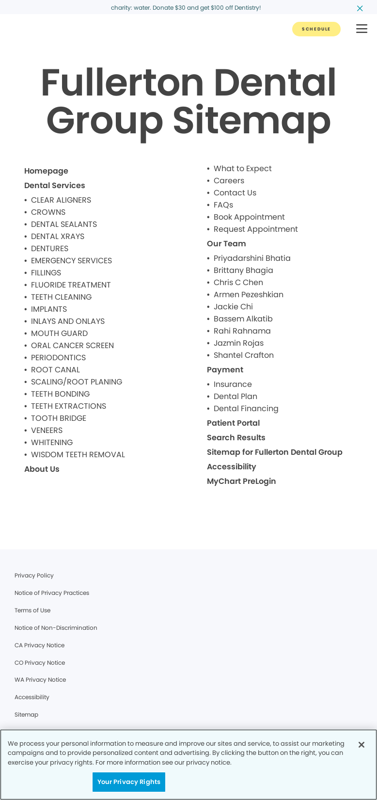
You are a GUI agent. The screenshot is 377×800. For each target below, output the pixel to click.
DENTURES (49, 248)
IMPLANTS (49, 309)
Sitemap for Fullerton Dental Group (275, 452)
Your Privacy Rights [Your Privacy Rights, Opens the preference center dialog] (128, 781)
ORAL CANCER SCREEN (72, 345)
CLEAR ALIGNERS (61, 200)
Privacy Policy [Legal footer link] (34, 575)
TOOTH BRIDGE (58, 418)
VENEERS (47, 430)
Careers (229, 180)
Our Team (226, 243)
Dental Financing (246, 408)
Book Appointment (249, 217)
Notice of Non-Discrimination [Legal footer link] (56, 628)
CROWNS (48, 212)
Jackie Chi (233, 306)
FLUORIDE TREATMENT (71, 284)
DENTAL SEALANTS (64, 224)
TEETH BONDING (60, 394)
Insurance (233, 384)
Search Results (236, 437)
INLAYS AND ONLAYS (68, 321)
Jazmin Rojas (239, 343)
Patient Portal (233, 423)
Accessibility (231, 466)
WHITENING (52, 442)
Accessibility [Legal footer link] (32, 697)
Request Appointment (256, 229)
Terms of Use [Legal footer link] (32, 610)
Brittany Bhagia (243, 270)
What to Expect (243, 168)
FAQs (223, 204)
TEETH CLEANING (61, 297)
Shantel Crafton (244, 355)
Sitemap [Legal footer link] (26, 714)
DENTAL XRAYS (57, 236)
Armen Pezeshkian (248, 294)
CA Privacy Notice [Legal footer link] (39, 645)
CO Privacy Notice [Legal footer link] (40, 662)
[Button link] (316, 29)
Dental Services (54, 185)
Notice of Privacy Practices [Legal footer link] (52, 593)
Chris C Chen (238, 282)
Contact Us (235, 192)
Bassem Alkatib (243, 318)
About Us (42, 469)
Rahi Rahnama (242, 330)
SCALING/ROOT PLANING (76, 381)
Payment (225, 369)
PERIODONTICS (58, 357)
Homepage (46, 170)
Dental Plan (235, 396)
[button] (361, 29)
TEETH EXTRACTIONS (68, 406)
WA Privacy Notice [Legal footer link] (40, 679)
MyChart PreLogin (241, 481)
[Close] (361, 744)
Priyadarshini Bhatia (252, 258)
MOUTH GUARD (59, 333)
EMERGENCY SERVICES (71, 260)
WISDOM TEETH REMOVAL (78, 454)
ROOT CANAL (55, 369)
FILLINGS (46, 272)
